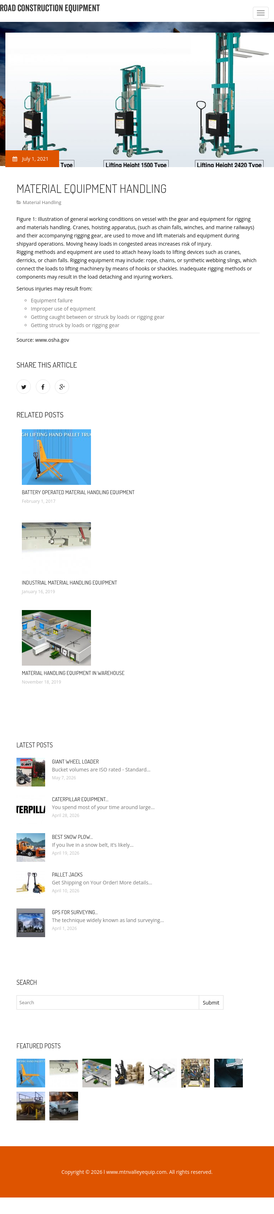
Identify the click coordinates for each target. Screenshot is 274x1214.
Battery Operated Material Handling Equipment (78, 492)
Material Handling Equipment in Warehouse (73, 673)
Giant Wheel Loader (75, 761)
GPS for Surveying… (75, 912)
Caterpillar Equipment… (80, 799)
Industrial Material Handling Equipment (69, 582)
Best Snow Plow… (72, 836)
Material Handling (42, 202)
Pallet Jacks (67, 874)
